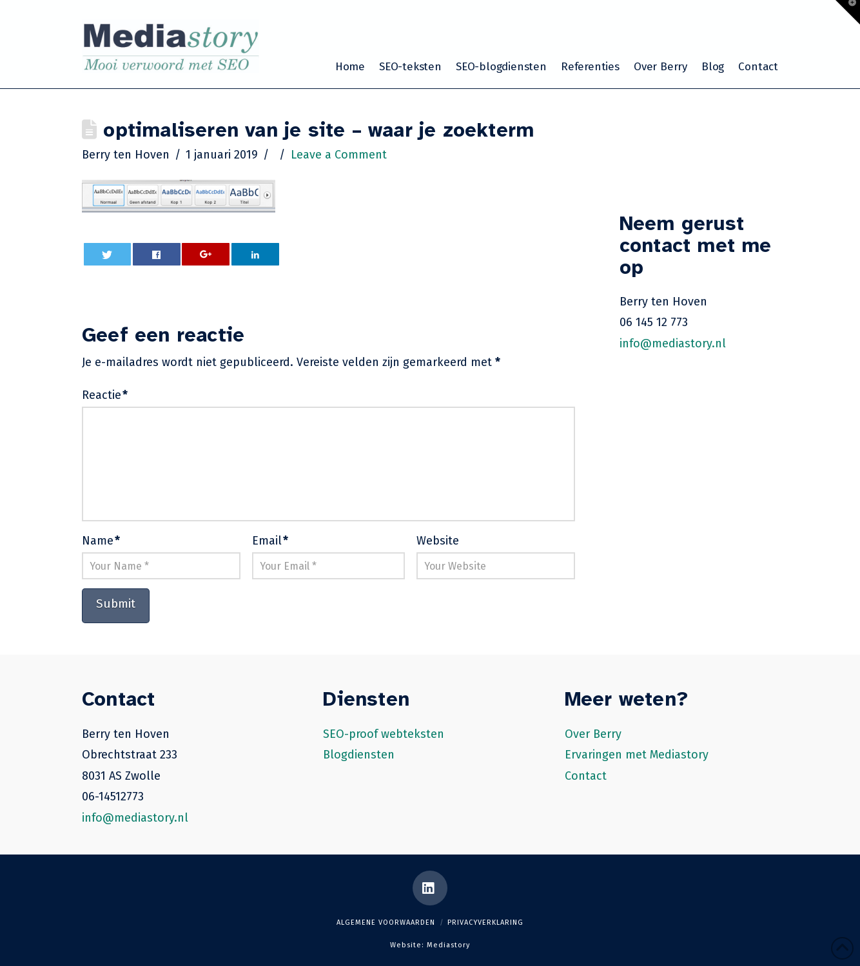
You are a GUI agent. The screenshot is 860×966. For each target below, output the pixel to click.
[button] (848, 12)
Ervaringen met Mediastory (637, 755)
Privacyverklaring (485, 922)
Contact (586, 776)
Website (437, 541)
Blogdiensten (359, 755)
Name (101, 541)
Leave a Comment (339, 155)
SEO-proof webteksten (383, 734)
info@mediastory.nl (673, 343)
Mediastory (448, 945)
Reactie (105, 395)
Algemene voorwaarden (386, 922)
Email (270, 541)
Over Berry (593, 734)
